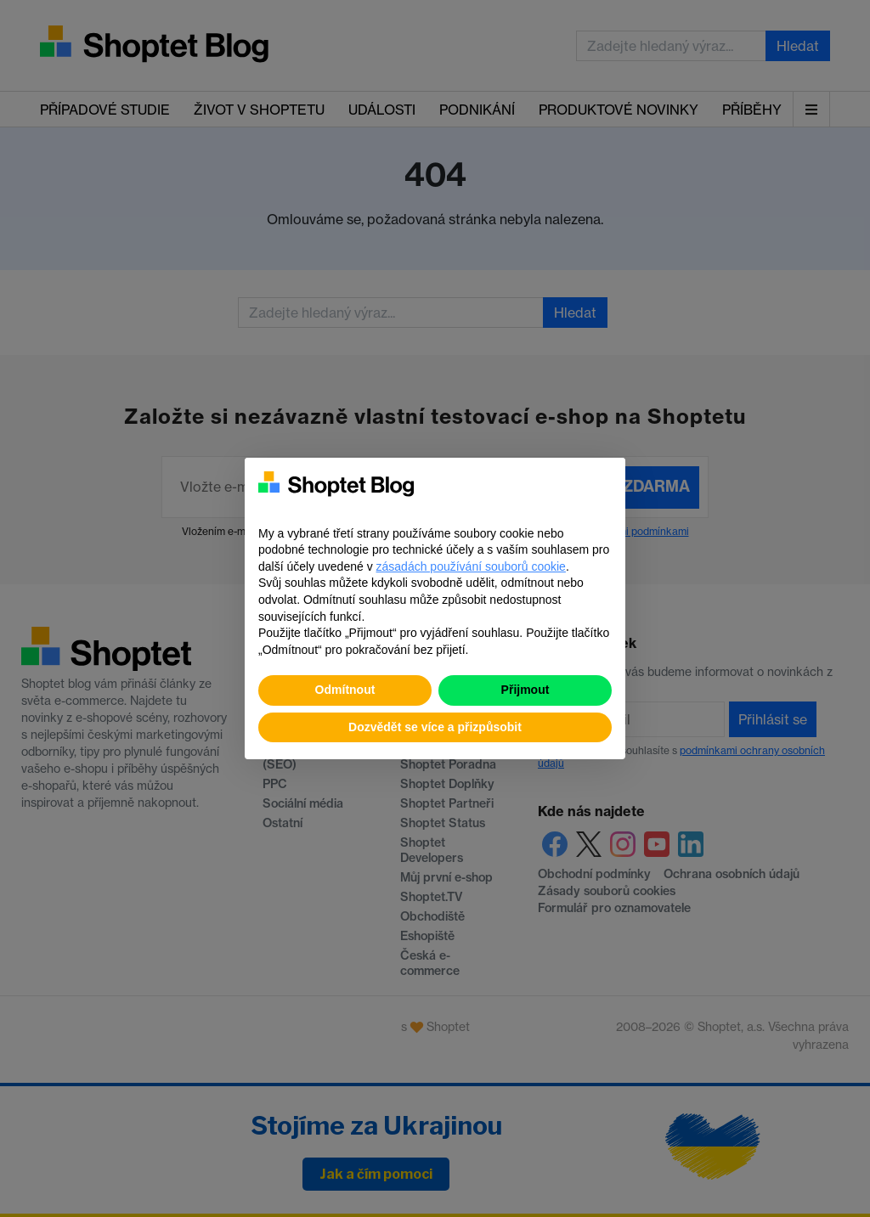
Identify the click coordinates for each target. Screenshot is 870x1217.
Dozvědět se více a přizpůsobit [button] (435, 727)
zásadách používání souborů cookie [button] (471, 566)
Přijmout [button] (525, 689)
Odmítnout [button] (345, 689)
